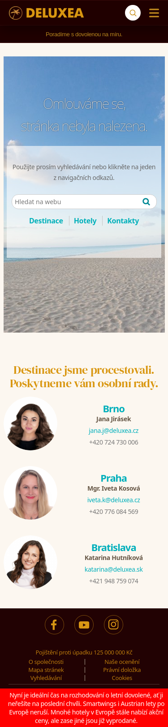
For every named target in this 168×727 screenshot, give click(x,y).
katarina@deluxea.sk (114, 569)
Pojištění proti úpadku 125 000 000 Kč (84, 652)
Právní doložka (122, 670)
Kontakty (123, 221)
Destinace (46, 221)
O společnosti (46, 662)
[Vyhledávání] (133, 13)
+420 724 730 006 (113, 442)
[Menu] (152, 13)
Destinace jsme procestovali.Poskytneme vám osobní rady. (84, 376)
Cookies (122, 678)
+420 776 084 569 (113, 511)
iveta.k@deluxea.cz (113, 500)
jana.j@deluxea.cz (113, 430)
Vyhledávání (46, 678)
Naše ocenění (121, 662)
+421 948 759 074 (113, 581)
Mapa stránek (46, 670)
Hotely (85, 221)
